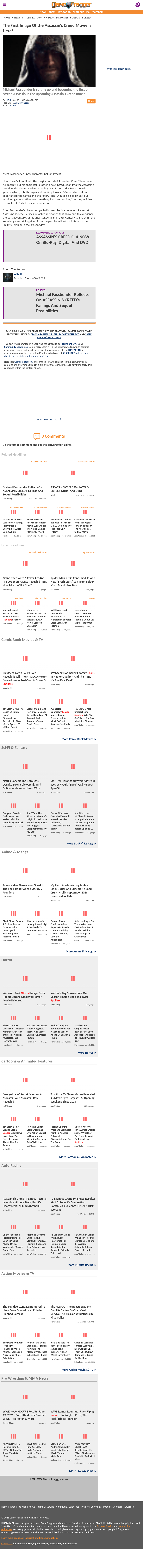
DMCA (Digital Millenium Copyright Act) (55, 334)
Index (12, 1506)
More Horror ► (87, 1053)
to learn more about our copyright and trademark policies (46, 355)
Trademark (108, 1506)
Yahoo (13, 105)
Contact (118, 1506)
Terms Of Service (45, 1506)
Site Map (21, 1506)
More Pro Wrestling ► (83, 1471)
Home (6, 17)
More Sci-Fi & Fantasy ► (82, 843)
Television (19, 598)
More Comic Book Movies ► (79, 739)
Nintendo (78, 12)
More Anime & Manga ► (81, 951)
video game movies (57, 17)
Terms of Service (70, 343)
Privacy (85, 1506)
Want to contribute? (49, 417)
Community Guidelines (16, 346)
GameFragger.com (23, 361)
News (43, 12)
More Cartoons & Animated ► (78, 1157)
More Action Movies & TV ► (79, 1370)
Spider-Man (89, 552)
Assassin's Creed (21, 103)
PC (88, 12)
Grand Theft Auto (38, 552)
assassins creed (81, 17)
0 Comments (49, 436)
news (17, 17)
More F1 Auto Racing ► (82, 1265)
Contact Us (6, 1543)
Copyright (96, 1506)
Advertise (129, 1506)
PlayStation (64, 12)
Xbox (51, 12)
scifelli (8, 100)
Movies (92, 598)
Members (97, 12)
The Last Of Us (41, 598)
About (32, 1506)
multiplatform (33, 17)
